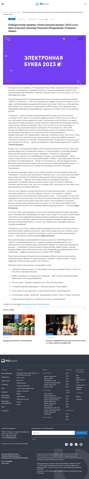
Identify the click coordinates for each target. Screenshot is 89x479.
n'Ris (77, 382)
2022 (67, 376)
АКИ (3, 407)
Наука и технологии (23, 391)
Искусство (20, 380)
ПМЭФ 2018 (47, 414)
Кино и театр (21, 377)
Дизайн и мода (21, 383)
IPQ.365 (18, 12)
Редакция (79, 399)
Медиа (19, 393)
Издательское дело (23, 399)
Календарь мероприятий (6, 402)
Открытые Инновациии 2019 (52, 398)
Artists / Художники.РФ (80, 378)
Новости (12, 12)
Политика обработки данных (10, 454)
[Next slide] (84, 309)
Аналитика (5, 377)
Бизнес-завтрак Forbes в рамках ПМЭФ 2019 (51, 400)
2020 (67, 381)
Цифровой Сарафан (79, 388)
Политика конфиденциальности (11, 456)
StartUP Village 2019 (50, 376)
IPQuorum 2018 (48, 387)
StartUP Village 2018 (50, 385)
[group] (23, 328)
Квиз (3, 388)
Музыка (19, 402)
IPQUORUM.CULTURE (50, 380)
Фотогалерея (47, 390)
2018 (67, 387)
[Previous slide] (79, 309)
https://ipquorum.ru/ (70, 456)
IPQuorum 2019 (48, 378)
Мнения (78, 396)
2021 (67, 378)
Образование (21, 396)
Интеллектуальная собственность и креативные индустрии (28, 374)
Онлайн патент (80, 385)
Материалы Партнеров (5, 396)
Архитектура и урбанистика (25, 388)
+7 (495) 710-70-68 (10, 435)
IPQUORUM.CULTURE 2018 (51, 408)
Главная (5, 12)
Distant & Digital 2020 (50, 395)
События (4, 392)
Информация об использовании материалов (14, 457)
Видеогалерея (47, 373)
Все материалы (6, 373)
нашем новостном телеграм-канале (35, 304)
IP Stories (4, 384)
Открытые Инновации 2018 (52, 382)
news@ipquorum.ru (11, 437)
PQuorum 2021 (48, 393)
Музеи (19, 404)
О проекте (5, 411)
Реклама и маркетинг (23, 385)
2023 (67, 373)
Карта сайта (5, 463)
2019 (67, 384)
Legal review (5, 381)
